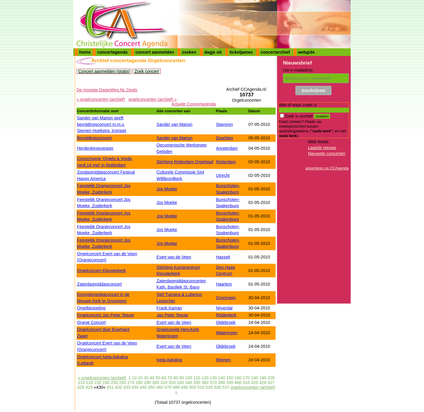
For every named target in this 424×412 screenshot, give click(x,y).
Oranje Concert (91, 322)
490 (184, 387)
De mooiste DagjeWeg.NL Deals (107, 90)
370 (213, 382)
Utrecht (222, 175)
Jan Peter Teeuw (172, 315)
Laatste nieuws (322, 147)
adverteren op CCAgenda (327, 168)
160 (238, 377)
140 (221, 377)
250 (114, 382)
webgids (306, 52)
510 (201, 387)
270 (130, 382)
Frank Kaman (169, 308)
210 (81, 382)
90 (181, 377)
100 (188, 377)
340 (188, 382)
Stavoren (224, 124)
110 (197, 377)
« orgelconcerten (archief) (101, 99)
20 (140, 377)
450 (151, 387)
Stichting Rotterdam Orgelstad (185, 161)
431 (110, 387)
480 (176, 387)
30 (146, 377)
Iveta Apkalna (169, 359)
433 (126, 387)
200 (271, 377)
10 (134, 377)
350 (197, 382)
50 (157, 377)
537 (225, 387)
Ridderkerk (226, 315)
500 (192, 387)
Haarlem (224, 284)
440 (143, 387)
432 (118, 387)
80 (175, 377)
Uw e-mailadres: (298, 70)
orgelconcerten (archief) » (152, 99)
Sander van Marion (175, 124)
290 (147, 382)
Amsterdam (227, 148)
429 (88, 387)
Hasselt (223, 257)
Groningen (226, 297)
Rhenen (223, 359)
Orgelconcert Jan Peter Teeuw (105, 315)
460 (159, 387)
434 (134, 387)
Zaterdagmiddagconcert (99, 284)
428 (80, 387)
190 (262, 377)
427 (271, 382)
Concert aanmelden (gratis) (104, 71)
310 (163, 382)
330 (180, 382)
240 (106, 382)
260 (122, 382)
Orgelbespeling (91, 308)
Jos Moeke (167, 189)
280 (139, 382)
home (84, 52)
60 (163, 377)
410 (246, 382)
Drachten (224, 138)
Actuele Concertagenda (194, 104)
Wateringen (226, 332)
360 (205, 382)
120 (205, 377)
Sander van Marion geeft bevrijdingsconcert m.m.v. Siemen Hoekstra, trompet (101, 124)
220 (89, 382)
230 (97, 382)
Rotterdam (226, 161)
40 (152, 377)
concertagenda (112, 52)
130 (213, 377)
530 (217, 387)
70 (169, 377)
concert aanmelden (154, 52)
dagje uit (213, 52)
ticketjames (241, 52)
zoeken (189, 52)
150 (229, 377)
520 (209, 387)
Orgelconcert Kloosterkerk (101, 270)
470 (168, 387)
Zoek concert (146, 71)
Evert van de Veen (174, 257)
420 (254, 382)
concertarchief (275, 52)
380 (221, 382)
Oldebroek (225, 322)
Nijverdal (224, 308)
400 (238, 382)
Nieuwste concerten (326, 153)
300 (155, 382)
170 (246, 377)
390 (229, 382)
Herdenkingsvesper (95, 148)
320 (171, 382)
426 (262, 382)
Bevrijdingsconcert (94, 138)
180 (254, 377)
